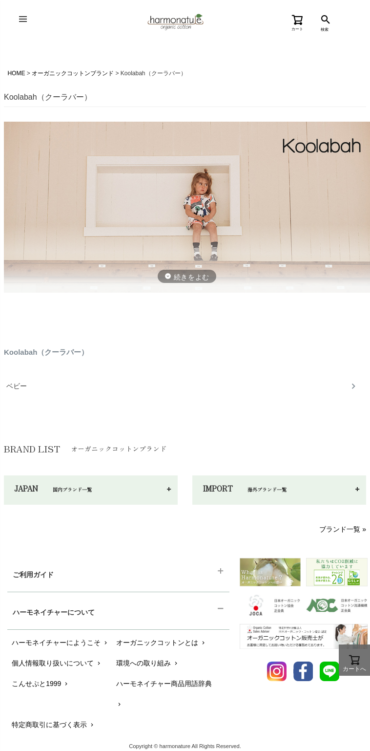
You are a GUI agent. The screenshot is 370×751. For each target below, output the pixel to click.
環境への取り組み (147, 663)
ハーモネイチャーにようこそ (60, 642)
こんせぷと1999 (40, 683)
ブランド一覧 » (342, 529)
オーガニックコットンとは (161, 642)
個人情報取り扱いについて (57, 663)
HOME (16, 73)
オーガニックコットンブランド (73, 73)
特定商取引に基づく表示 (53, 725)
